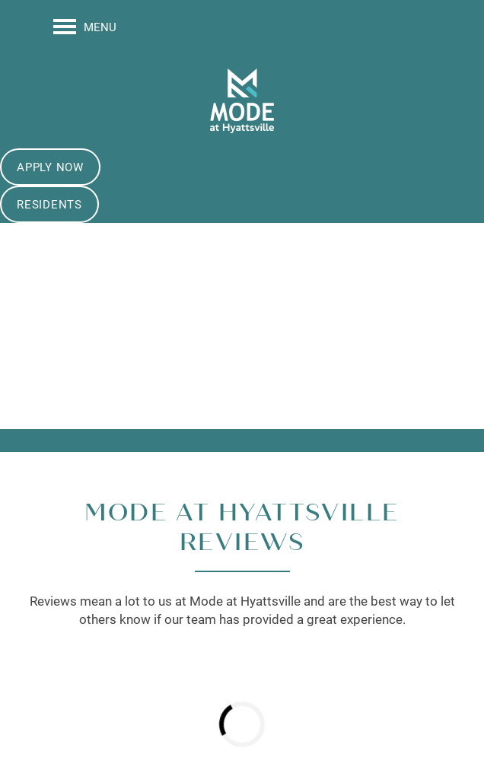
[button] (50, 167)
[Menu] (84, 26)
